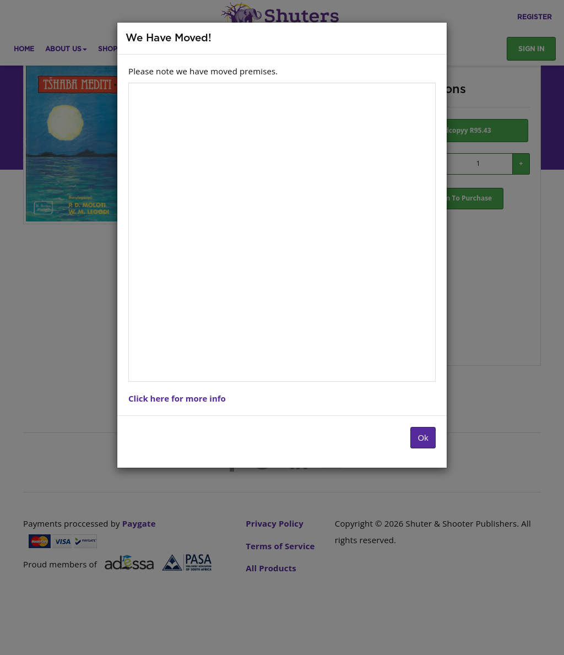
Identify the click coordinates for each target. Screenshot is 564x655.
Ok (423, 437)
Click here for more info (177, 398)
